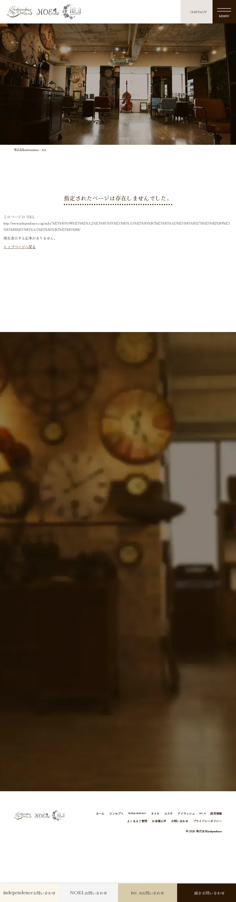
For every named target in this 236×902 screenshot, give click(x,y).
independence (137, 813)
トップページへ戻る (20, 246)
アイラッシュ (186, 814)
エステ (168, 814)
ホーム (100, 814)
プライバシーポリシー (207, 821)
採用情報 (216, 814)
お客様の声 (159, 821)
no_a (202, 813)
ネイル (155, 814)
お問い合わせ (179, 821)
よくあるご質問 (137, 821)
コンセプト (116, 814)
